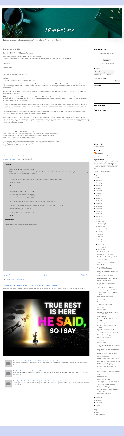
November (101, 224)
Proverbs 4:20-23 (102, 376)
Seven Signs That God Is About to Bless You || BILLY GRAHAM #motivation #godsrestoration (40, 381)
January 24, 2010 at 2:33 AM (26, 191)
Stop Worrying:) (101, 316)
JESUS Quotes (100, 414)
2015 (97, 206)
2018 (97, 198)
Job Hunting (100, 307)
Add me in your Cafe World (105, 275)
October (100, 226)
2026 (97, 178)
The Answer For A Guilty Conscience (108, 332)
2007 (97, 402)
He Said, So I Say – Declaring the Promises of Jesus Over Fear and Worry (30, 285)
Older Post (85, 275)
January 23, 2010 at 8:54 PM (26, 169)
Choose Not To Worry (103, 379)
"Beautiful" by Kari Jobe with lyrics (107, 287)
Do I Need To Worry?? (103, 387)
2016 (97, 203)
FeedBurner (111, 63)
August (100, 231)
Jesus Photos (100, 146)
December (101, 221)
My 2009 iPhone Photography (106, 330)
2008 (97, 400)
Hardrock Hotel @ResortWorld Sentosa (108, 361)
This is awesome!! (102, 259)
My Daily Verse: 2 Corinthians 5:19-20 (108, 371)
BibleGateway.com (106, 171)
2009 (97, 397)
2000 (97, 405)
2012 (97, 214)
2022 (97, 188)
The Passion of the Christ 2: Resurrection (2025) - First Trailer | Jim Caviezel (35, 361)
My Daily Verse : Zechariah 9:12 (106, 366)
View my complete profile (101, 156)
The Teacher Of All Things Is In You (107, 257)
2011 (97, 216)
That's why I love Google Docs (106, 304)
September (101, 229)
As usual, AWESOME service (105, 254)
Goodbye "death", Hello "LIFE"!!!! (107, 290)
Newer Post (8, 275)
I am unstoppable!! (102, 323)
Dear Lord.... (101, 302)
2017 (97, 201)
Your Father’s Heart (103, 252)
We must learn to (102, 299)
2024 (97, 183)
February (100, 247)
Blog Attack (99, 153)
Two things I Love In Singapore (106, 384)
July (99, 234)
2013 (97, 211)
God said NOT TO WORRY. (105, 393)
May (99, 239)
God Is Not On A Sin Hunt (104, 337)
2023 (97, 185)
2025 (97, 180)
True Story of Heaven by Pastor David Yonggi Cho (27, 371)
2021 (97, 190)
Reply (11, 185)
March (100, 244)
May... (99, 374)
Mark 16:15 (100, 264)
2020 (97, 193)
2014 (97, 208)
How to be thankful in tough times (107, 353)
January (100, 249)
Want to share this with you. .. (106, 296)
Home (46, 275)
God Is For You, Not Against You (106, 262)
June (99, 236)
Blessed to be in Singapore (105, 335)
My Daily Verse (101, 309)
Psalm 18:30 (107, 165)
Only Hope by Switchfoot (104, 369)
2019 (97, 196)
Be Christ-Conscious (103, 356)
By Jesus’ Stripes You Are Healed (107, 278)
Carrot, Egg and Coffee (104, 280)
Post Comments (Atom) (18, 279)
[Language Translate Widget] (104, 71)
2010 (97, 219)
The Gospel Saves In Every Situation (108, 382)
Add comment (9, 219)
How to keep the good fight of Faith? (108, 358)
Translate (106, 74)
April (99, 242)
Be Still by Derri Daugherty (105, 364)
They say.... (100, 340)
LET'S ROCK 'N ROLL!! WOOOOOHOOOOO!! (104, 268)
